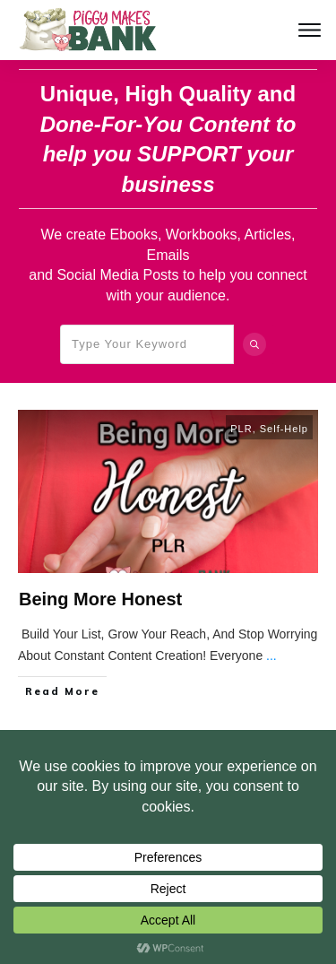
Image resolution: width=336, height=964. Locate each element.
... (271, 655)
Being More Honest (100, 599)
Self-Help (284, 428)
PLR (241, 428)
